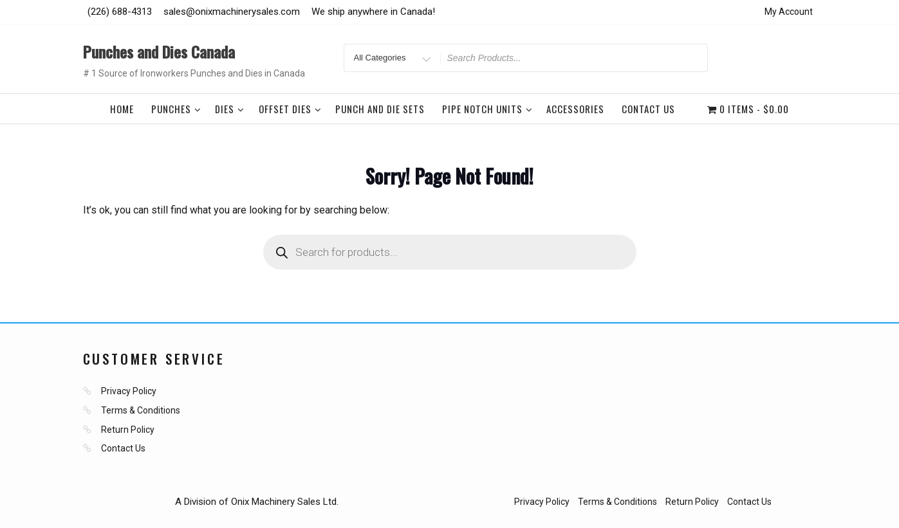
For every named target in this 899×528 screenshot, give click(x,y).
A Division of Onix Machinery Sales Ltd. (256, 501)
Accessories (575, 109)
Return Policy (127, 429)
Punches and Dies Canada (159, 51)
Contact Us (648, 109)
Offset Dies (290, 109)
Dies (230, 109)
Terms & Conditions (140, 410)
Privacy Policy (128, 391)
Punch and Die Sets (380, 109)
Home (122, 109)
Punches (176, 109)
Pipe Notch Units (487, 109)
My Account (789, 11)
